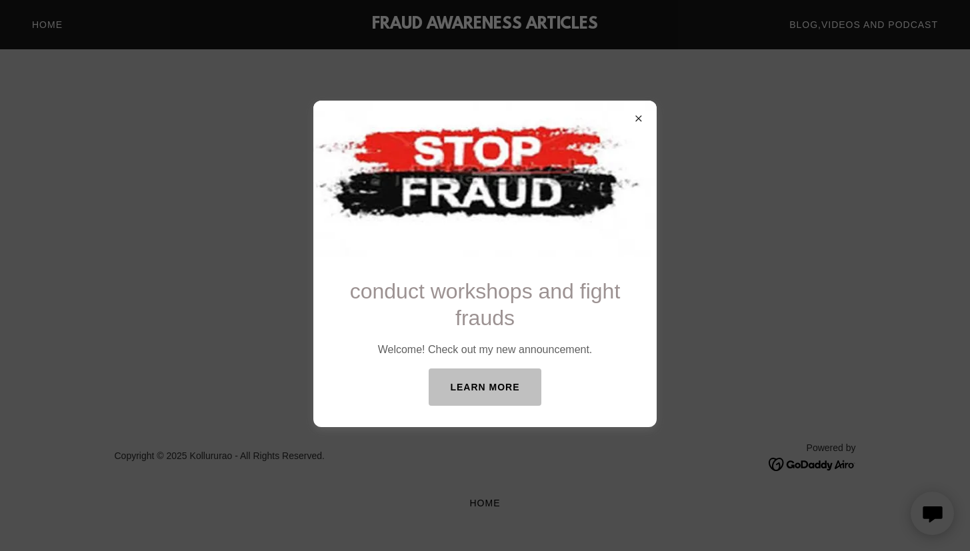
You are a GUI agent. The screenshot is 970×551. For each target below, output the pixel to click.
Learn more (484, 387)
